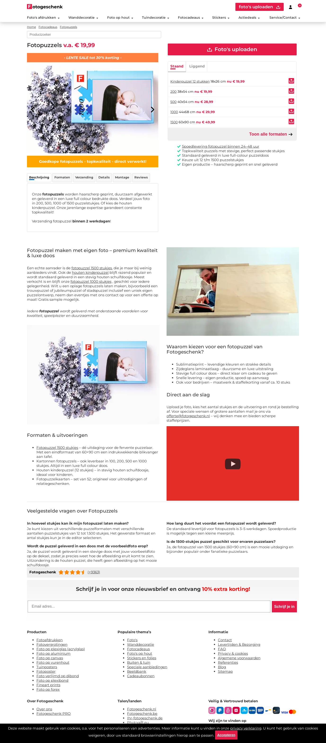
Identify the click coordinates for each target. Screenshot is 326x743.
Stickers (220, 17)
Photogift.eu (138, 722)
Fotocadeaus (190, 17)
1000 (174, 112)
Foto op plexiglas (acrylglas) (60, 649)
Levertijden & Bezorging (239, 644)
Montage (122, 177)
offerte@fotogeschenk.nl (188, 416)
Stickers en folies (141, 658)
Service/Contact (284, 17)
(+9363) (94, 572)
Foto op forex (48, 689)
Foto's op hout (139, 653)
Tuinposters (46, 667)
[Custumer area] (290, 7)
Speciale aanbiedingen (147, 667)
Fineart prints (48, 685)
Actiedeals (249, 17)
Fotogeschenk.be (142, 713)
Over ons (44, 709)
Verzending (84, 177)
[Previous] (33, 109)
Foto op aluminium (53, 653)
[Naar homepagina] (45, 6)
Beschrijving (39, 177)
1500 (174, 122)
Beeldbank (136, 671)
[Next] (152, 109)
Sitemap (225, 671)
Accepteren (226, 735)
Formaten (62, 177)
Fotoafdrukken (49, 640)
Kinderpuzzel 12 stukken (190, 82)
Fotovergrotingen (51, 644)
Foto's (132, 640)
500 (173, 102)
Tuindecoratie (155, 17)
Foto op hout (120, 17)
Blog (222, 667)
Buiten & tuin (138, 662)
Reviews (141, 177)
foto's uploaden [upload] (259, 6)
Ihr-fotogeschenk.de (145, 718)
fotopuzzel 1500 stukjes (91, 268)
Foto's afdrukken (43, 17)
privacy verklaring (245, 727)
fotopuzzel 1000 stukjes (90, 281)
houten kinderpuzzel (90, 272)
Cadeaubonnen (140, 676)
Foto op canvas (49, 658)
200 (173, 92)
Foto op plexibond (52, 680)
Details (104, 177)
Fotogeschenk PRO (53, 713)
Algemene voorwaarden (239, 658)
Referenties (228, 662)
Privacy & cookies (233, 653)
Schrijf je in (284, 607)
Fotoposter (46, 671)
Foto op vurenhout (52, 662)
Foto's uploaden (232, 49)
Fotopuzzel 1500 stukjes (57, 447)
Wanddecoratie (83, 17)
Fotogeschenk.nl (141, 709)
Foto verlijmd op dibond (57, 676)
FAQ (222, 649)
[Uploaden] (291, 81)
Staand (176, 66)
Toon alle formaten (271, 134)
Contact (225, 640)
